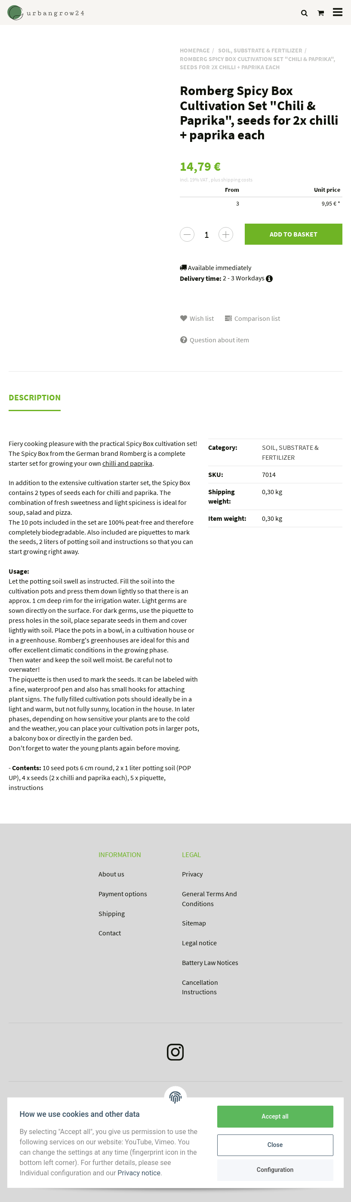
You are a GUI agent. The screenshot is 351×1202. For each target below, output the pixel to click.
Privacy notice (140, 1173)
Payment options (123, 893)
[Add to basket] (293, 234)
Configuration (273, 1169)
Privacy (192, 874)
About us (111, 874)
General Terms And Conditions (209, 898)
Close (273, 1144)
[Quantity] (206, 234)
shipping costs (236, 179)
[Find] (304, 13)
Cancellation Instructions (200, 987)
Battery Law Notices (210, 962)
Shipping (112, 913)
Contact (110, 932)
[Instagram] (175, 1054)
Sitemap (194, 923)
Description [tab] (35, 397)
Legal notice (199, 942)
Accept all (273, 1116)
